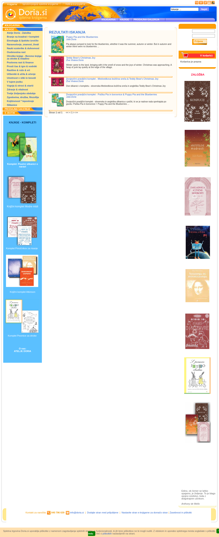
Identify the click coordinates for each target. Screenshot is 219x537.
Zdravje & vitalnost (17, 89)
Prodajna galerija (195, 470)
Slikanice (12, 105)
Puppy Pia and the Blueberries (82, 37)
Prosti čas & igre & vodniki (22, 66)
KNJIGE (124, 19)
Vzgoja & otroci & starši (20, 85)
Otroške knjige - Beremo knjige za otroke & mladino (24, 57)
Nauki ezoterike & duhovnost (23, 48)
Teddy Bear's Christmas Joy (80, 57)
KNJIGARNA (109, 19)
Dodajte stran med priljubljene (103, 512)
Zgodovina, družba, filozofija (23, 97)
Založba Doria (193, 456)
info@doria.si (77, 512)
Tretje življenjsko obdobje (21, 93)
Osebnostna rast (16, 52)
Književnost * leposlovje (20, 101)
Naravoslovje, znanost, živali (23, 44)
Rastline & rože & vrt (18, 70)
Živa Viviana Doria (75, 60)
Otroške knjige (194, 462)
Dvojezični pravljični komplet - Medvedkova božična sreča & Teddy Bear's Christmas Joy (112, 78)
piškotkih (107, 533)
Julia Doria (71, 39)
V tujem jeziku (15, 81)
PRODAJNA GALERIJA (146, 19)
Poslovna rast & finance (20, 62)
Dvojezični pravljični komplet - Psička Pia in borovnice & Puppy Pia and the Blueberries (111, 94)
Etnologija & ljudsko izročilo (22, 40)
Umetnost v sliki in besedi (21, 78)
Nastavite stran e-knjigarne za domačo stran (145, 512)
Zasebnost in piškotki (181, 512)
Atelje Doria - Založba (19, 33)
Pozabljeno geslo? (190, 49)
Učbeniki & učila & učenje (21, 74)
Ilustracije (191, 474)
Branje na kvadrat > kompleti (23, 36)
